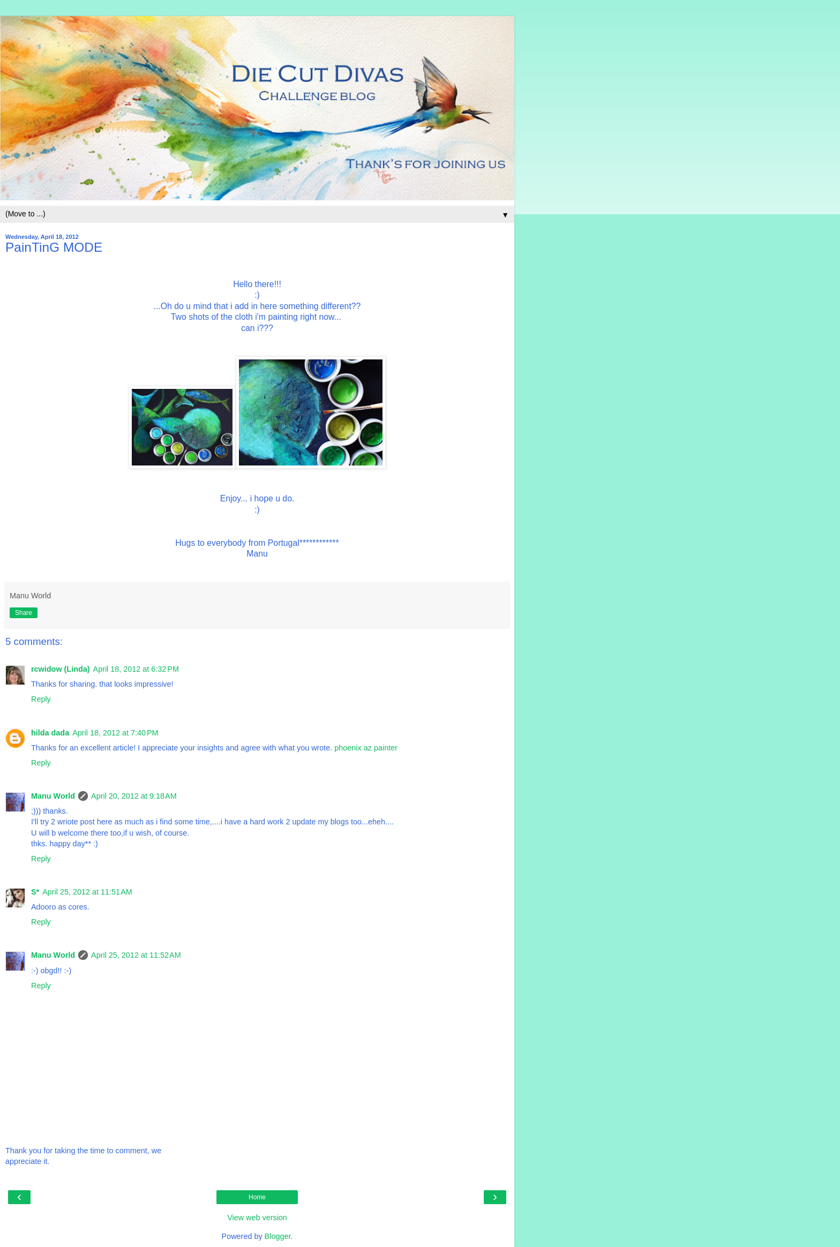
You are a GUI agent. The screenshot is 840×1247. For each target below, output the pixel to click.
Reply (41, 699)
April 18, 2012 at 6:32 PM (136, 669)
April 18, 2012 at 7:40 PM (115, 732)
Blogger (278, 1236)
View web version (257, 1217)
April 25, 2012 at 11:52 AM (136, 955)
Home (257, 1197)
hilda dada (50, 732)
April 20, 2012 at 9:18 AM (134, 796)
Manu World (53, 796)
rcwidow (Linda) (60, 669)
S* (35, 892)
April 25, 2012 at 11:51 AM (87, 892)
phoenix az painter (366, 747)
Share (23, 613)
